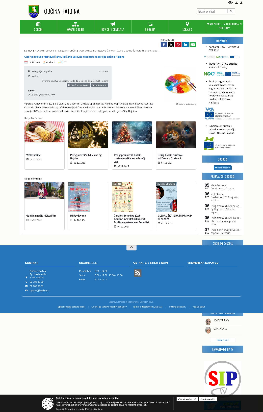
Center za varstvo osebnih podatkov (109, 306)
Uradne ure (88, 263)
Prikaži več (223, 340)
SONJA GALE (220, 328)
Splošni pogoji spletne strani (71, 306)
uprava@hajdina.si (39, 290)
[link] (164, 44)
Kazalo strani (199, 306)
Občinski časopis (223, 243)
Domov (28, 50)
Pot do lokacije (99, 85)
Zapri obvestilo (208, 399)
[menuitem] (38, 27)
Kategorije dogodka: (40, 71)
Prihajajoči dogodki (222, 176)
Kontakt (31, 263)
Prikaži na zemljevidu (78, 85)
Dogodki (222, 159)
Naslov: (33, 76)
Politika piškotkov (177, 306)
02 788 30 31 (36, 286)
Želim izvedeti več (187, 399)
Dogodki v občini (67, 50)
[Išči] (231, 11)
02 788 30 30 (36, 281)
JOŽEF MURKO (221, 320)
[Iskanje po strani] (212, 11)
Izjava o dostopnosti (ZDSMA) (148, 306)
